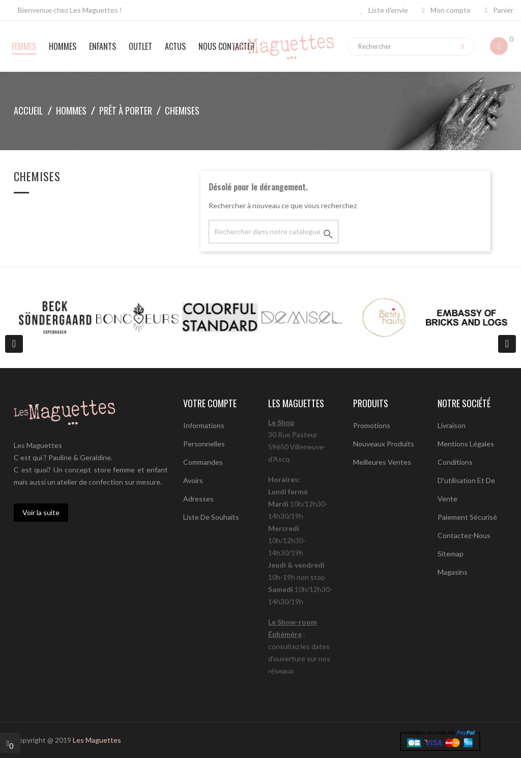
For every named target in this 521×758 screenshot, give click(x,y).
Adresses (198, 498)
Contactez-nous (464, 535)
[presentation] (14, 344)
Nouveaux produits (383, 443)
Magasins (453, 572)
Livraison (452, 425)
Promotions (371, 425)
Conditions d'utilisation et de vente (466, 480)
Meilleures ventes (382, 462)
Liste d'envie (384, 10)
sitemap (451, 553)
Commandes (203, 462)
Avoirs (193, 480)
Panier (499, 10)
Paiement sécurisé (467, 517)
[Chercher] (273, 231)
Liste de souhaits (211, 517)
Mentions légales (466, 443)
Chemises (37, 177)
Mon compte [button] (446, 10)
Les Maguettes (97, 740)
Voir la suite (41, 512)
